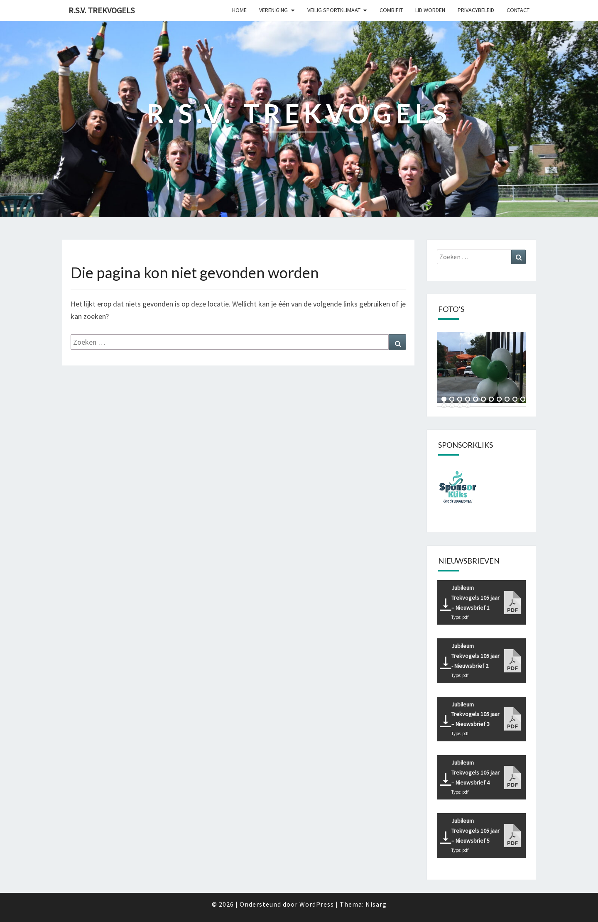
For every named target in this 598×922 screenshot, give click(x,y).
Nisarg (376, 904)
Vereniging (273, 10)
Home (239, 10)
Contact (518, 10)
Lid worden (430, 10)
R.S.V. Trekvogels (102, 10)
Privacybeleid (476, 10)
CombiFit (391, 10)
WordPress (316, 904)
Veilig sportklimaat (333, 10)
